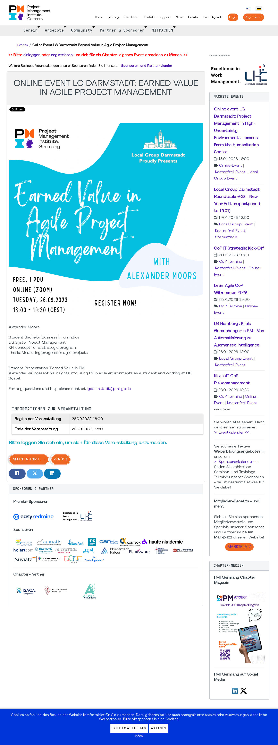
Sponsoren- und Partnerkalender (146, 65)
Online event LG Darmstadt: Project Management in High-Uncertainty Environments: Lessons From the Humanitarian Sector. (236, 130)
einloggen (32, 55)
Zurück (60, 459)
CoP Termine (230, 261)
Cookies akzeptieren (129, 728)
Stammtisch (226, 237)
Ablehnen (158, 728)
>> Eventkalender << (231, 432)
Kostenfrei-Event (230, 172)
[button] (106, 489)
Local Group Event (236, 224)
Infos (139, 736)
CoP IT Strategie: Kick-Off (239, 248)
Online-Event (230, 165)
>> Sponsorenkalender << (236, 462)
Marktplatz (239, 547)
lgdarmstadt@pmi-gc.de (109, 389)
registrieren (62, 55)
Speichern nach (26, 459)
